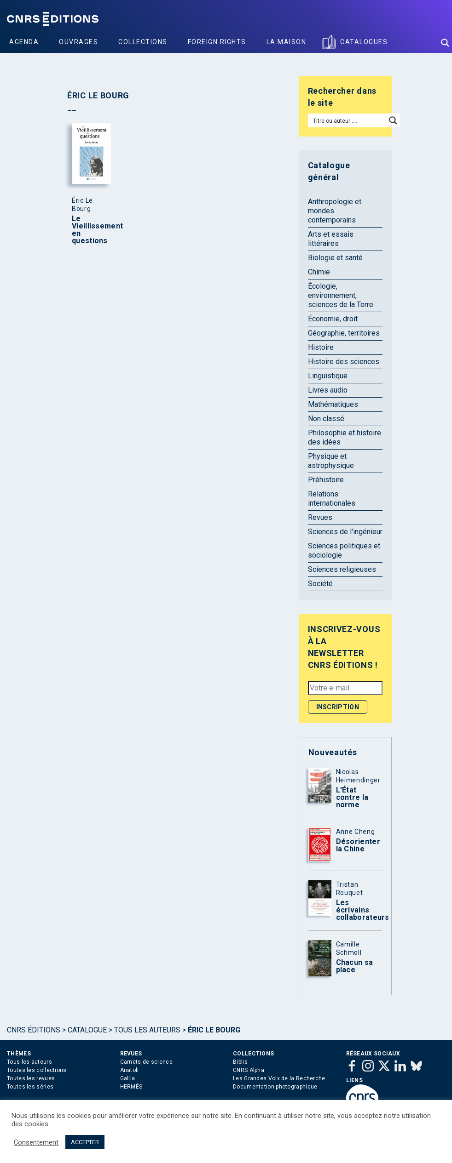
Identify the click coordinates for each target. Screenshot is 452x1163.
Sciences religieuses (342, 569)
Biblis (240, 1062)
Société (320, 583)
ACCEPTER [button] (85, 1142)
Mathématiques (333, 404)
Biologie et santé (335, 257)
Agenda (24, 42)
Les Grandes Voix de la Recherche (279, 1078)
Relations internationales (331, 498)
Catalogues (364, 42)
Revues (320, 517)
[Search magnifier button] (445, 43)
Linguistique (328, 375)
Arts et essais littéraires (330, 239)
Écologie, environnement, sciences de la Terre (340, 295)
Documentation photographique (275, 1086)
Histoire (321, 347)
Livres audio (328, 390)
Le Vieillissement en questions (89, 230)
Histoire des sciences (343, 361)
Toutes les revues (31, 1078)
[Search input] (347, 120)
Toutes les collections (37, 1070)
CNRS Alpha (248, 1070)
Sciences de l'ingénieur (345, 531)
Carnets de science (146, 1062)
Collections (143, 42)
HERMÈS (131, 1086)
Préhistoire (326, 479)
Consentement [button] (36, 1142)
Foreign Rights (217, 42)
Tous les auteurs (147, 1030)
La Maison (287, 42)
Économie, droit (333, 318)
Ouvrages (78, 42)
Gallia (127, 1078)
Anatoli (129, 1070)
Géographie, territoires (344, 333)
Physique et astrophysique (331, 461)
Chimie (319, 272)
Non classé (326, 418)
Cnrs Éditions (33, 1030)
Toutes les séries (30, 1086)
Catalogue (87, 1030)
